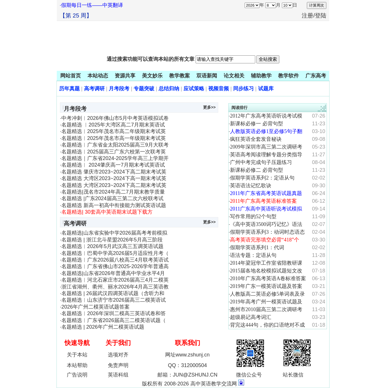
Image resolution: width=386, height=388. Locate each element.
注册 (307, 15)
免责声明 (118, 365)
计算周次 (316, 5)
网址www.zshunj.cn (187, 355)
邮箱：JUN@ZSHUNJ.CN (187, 375)
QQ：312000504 (187, 365)
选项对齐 (118, 355)
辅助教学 (261, 76)
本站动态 (97, 76)
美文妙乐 (152, 76)
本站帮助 (77, 365)
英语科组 (118, 375)
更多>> (209, 107)
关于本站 (77, 355)
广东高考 (315, 76)
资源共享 (125, 76)
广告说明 (77, 375)
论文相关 (234, 76)
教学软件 (288, 76)
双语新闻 (206, 76)
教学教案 (179, 76)
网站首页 (70, 76)
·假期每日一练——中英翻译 (91, 5)
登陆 (320, 15)
